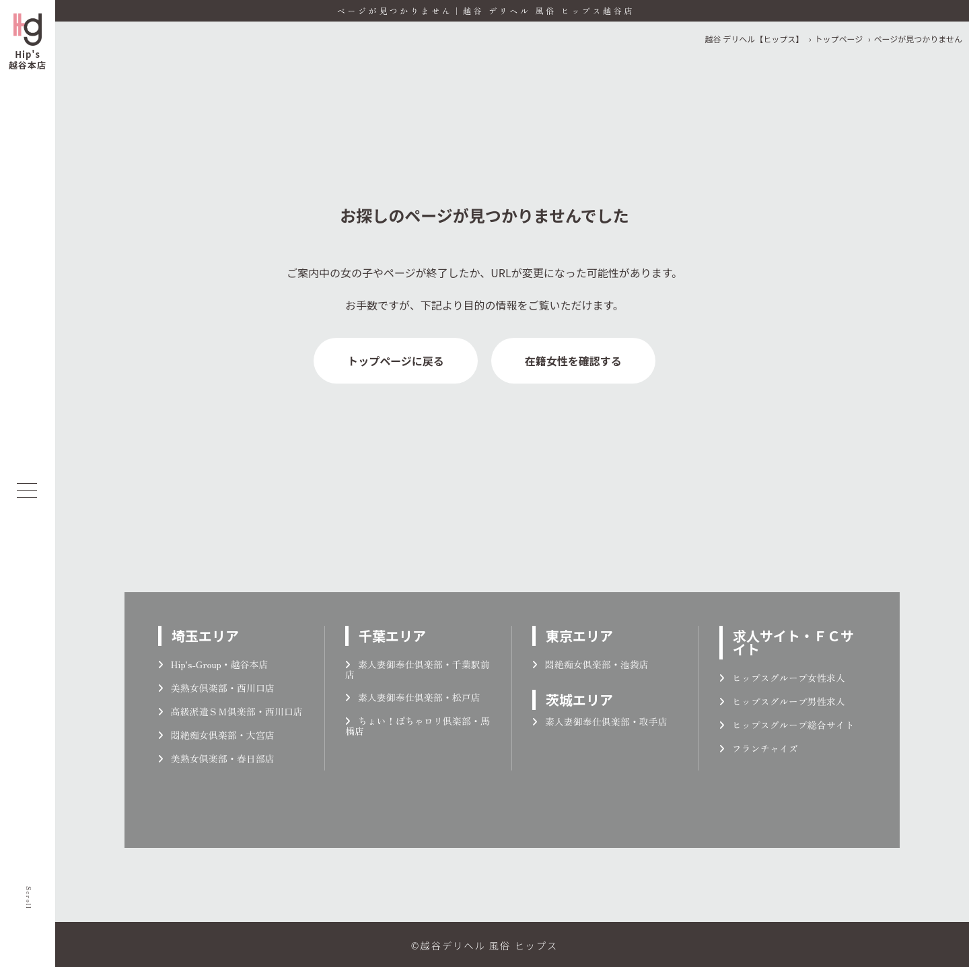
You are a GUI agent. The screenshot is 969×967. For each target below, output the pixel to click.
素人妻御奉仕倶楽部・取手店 (600, 721)
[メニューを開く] (27, 490)
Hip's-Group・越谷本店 (213, 664)
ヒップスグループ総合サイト (787, 724)
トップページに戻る (395, 361)
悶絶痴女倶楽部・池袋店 (590, 664)
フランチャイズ (758, 748)
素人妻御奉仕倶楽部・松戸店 (412, 697)
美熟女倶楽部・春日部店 (216, 758)
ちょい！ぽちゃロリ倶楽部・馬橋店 (417, 726)
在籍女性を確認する (573, 361)
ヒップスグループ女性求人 (782, 677)
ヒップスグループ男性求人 (782, 701)
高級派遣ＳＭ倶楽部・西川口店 (230, 711)
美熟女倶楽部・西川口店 (216, 687)
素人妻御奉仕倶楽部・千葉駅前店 (417, 669)
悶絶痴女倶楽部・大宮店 (216, 735)
